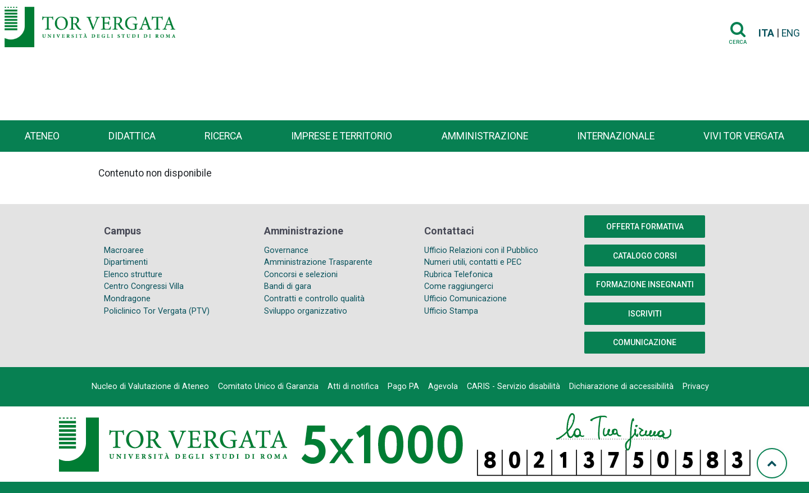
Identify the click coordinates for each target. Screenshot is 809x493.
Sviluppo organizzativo (305, 311)
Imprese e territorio (341, 136)
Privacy (696, 386)
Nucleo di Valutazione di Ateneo (150, 386)
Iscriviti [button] (645, 313)
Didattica (132, 136)
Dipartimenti (126, 262)
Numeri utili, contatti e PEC (472, 262)
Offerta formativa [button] (645, 226)
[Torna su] (772, 463)
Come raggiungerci (458, 286)
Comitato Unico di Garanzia (268, 386)
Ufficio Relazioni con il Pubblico (481, 250)
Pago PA (403, 386)
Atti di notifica (353, 386)
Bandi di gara (287, 286)
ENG (790, 33)
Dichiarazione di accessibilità (621, 386)
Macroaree (124, 250)
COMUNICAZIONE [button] (644, 342)
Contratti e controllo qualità (314, 299)
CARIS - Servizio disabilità (513, 386)
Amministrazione (485, 136)
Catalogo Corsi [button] (645, 255)
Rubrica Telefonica (458, 274)
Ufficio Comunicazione (465, 299)
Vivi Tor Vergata (743, 136)
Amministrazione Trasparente (318, 262)
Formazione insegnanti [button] (645, 284)
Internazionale (616, 136)
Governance (286, 250)
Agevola (443, 386)
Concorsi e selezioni (301, 274)
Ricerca (223, 136)
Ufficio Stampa (451, 311)
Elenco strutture (133, 274)
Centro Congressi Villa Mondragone (144, 293)
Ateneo (42, 136)
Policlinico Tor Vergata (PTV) (157, 311)
